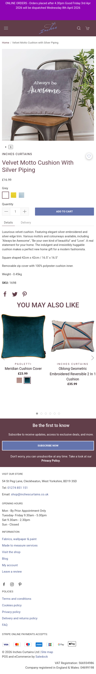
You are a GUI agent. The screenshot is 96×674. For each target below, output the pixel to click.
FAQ (4, 625)
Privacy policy (11, 612)
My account (10, 565)
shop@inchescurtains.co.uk (29, 494)
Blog (5, 558)
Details (8, 222)
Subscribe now (48, 445)
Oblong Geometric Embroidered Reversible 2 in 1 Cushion (73, 374)
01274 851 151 (18, 488)
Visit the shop (11, 552)
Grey (5, 188)
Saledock (41, 656)
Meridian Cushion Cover (23, 369)
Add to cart (64, 211)
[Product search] (78, 28)
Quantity (7, 204)
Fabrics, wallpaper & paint (19, 539)
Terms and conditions (16, 599)
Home (5, 42)
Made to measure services (20, 545)
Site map (47, 652)
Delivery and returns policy (19, 618)
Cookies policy (12, 605)
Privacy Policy (50, 460)
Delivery (26, 222)
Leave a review (12, 571)
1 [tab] (10, 146)
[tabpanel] (48, 94)
